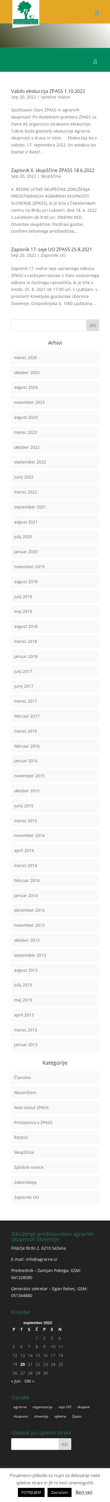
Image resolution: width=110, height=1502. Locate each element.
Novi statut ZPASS (31, 1107)
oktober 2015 (27, 790)
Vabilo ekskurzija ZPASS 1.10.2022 (48, 91)
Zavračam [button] (59, 1492)
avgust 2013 (26, 970)
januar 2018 (26, 656)
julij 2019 (23, 596)
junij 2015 (23, 805)
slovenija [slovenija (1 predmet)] (41, 1416)
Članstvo (22, 1077)
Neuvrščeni (25, 1092)
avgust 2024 (26, 387)
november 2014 (29, 835)
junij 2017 (23, 686)
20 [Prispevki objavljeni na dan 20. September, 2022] (22, 1364)
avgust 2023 (26, 417)
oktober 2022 (27, 447)
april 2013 (24, 1015)
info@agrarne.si (41, 1259)
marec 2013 (25, 1030)
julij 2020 (23, 536)
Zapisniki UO (53, 255)
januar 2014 (26, 895)
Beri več (84, 1492)
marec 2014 (25, 865)
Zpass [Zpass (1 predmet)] (77, 1416)
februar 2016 (27, 746)
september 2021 (30, 507)
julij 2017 (23, 671)
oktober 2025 (27, 372)
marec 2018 (25, 641)
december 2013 (29, 910)
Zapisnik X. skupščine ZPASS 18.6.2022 (52, 170)
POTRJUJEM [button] (31, 1492)
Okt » (29, 1381)
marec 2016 (25, 731)
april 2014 (24, 850)
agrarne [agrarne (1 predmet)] (20, 1406)
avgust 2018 (26, 626)
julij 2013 (23, 985)
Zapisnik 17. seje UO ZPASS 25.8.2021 (51, 249)
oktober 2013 (27, 940)
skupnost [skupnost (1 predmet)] (20, 1416)
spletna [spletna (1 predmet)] (60, 1416)
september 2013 (30, 955)
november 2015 (29, 775)
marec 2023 (25, 432)
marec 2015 (25, 820)
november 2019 (29, 566)
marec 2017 (25, 701)
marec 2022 (25, 492)
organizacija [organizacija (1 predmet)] (43, 1406)
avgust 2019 (26, 581)
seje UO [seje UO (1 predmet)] (64, 1406)
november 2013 (29, 925)
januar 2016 (26, 760)
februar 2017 (27, 716)
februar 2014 (27, 880)
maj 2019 (23, 611)
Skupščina (51, 176)
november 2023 (29, 402)
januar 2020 (26, 551)
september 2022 (30, 462)
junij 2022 (23, 477)
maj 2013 (23, 1000)
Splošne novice (55, 97)
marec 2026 (25, 357)
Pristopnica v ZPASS (33, 1122)
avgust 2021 (26, 522)
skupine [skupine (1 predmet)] (83, 1406)
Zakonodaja (25, 1182)
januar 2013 (26, 1044)
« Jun (16, 1381)
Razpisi (21, 1137)
